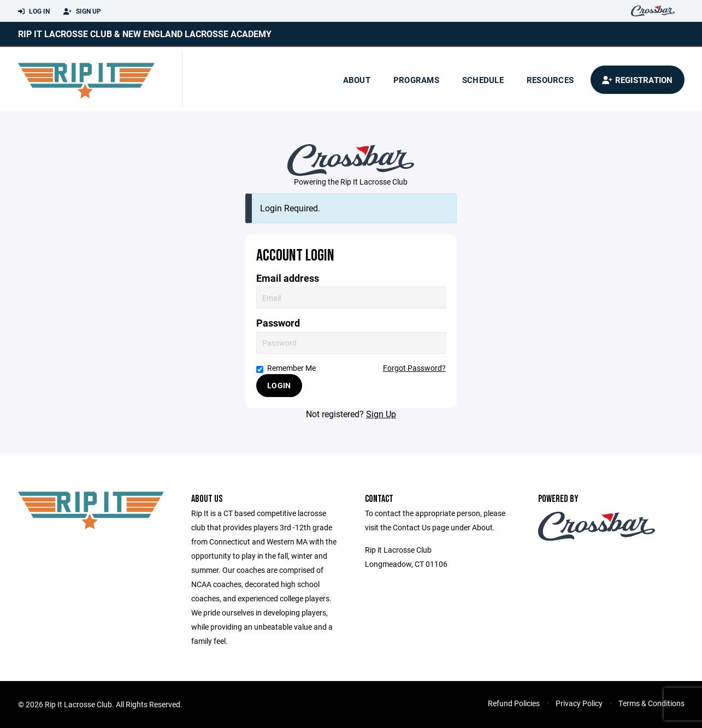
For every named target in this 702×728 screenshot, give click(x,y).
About (356, 79)
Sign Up (82, 11)
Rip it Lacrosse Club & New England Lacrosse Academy (145, 33)
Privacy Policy (579, 703)
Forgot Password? (414, 368)
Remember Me (286, 368)
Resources (550, 79)
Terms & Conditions (651, 703)
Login (279, 385)
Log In (34, 11)
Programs (416, 79)
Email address (287, 278)
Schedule (483, 79)
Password (278, 323)
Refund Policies (514, 703)
